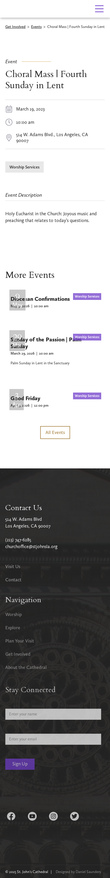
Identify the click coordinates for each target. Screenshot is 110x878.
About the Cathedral (26, 667)
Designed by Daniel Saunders (78, 871)
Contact (13, 579)
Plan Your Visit (19, 641)
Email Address (18, 729)
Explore (12, 627)
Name (10, 704)
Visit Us (12, 566)
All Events (55, 432)
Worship (13, 614)
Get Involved (15, 27)
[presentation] (49, 791)
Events (36, 27)
